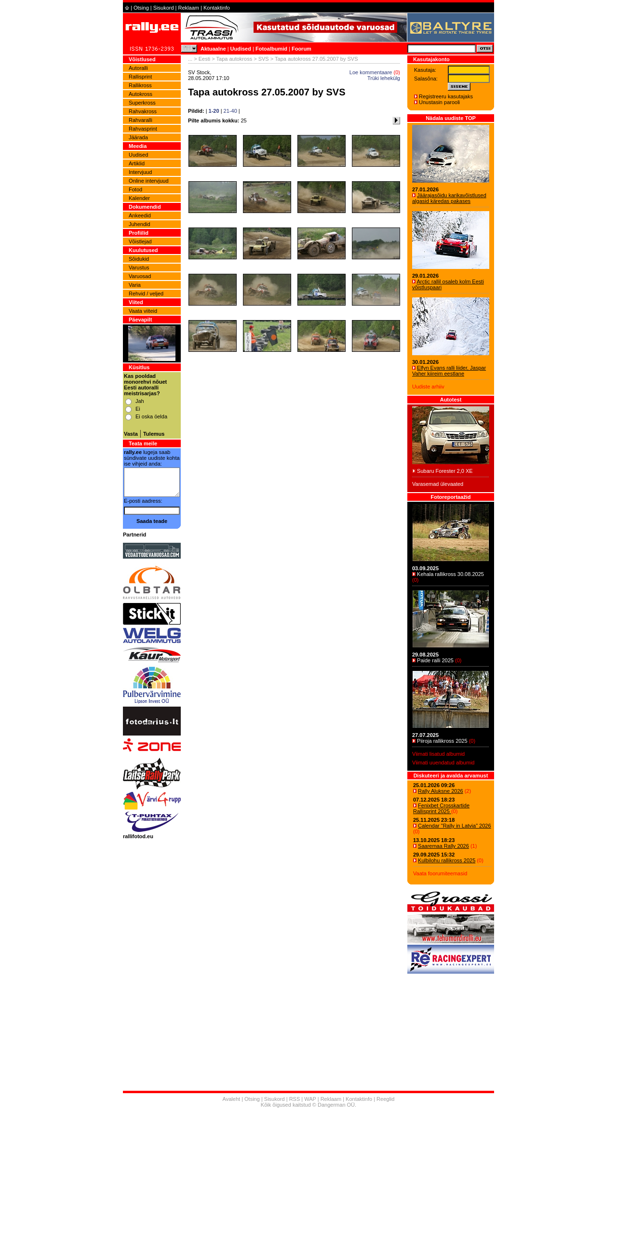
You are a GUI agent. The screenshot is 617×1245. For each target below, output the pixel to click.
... (190, 59)
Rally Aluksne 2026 (440, 791)
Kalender (139, 198)
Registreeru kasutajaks (446, 96)
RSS (294, 1099)
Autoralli (138, 68)
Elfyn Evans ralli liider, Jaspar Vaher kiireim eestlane (449, 370)
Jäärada (138, 137)
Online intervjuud (149, 181)
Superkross (142, 103)
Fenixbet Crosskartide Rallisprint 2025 (441, 808)
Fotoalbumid (271, 49)
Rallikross (140, 85)
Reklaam (188, 8)
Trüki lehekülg (383, 78)
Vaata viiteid (143, 311)
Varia (135, 285)
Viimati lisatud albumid (438, 754)
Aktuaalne (213, 49)
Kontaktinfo (216, 8)
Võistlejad (140, 241)
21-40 (230, 111)
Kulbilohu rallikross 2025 (446, 860)
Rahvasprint (143, 129)
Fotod (135, 189)
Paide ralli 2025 (435, 660)
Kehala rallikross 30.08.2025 (450, 574)
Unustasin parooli (439, 102)
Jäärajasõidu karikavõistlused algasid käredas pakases (449, 198)
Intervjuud (140, 172)
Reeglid (385, 1099)
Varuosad (140, 276)
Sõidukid (139, 259)
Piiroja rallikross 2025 (442, 741)
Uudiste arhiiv (428, 386)
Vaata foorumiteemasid (440, 873)
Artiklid (137, 163)
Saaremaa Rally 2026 (443, 846)
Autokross (140, 94)
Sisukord (163, 8)
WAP (310, 1099)
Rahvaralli (140, 120)
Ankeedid (140, 215)
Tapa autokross (234, 59)
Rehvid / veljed (146, 293)
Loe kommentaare (370, 72)
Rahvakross (143, 111)
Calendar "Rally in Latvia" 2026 (454, 826)
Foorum (301, 49)
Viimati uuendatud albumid (443, 762)
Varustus (139, 267)
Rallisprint (140, 77)
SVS (263, 59)
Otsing (141, 8)
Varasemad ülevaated (437, 484)
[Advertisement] (308, 1177)
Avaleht (232, 1099)
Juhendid (139, 224)
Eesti (204, 59)
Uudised (240, 49)
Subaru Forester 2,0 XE (445, 471)
